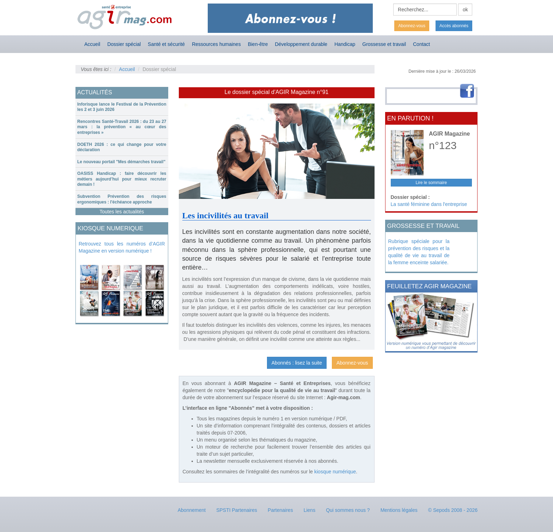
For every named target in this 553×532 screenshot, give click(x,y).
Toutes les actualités (121, 211)
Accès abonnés (453, 25)
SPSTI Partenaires (236, 510)
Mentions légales (399, 510)
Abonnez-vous (411, 25)
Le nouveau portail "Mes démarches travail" (121, 161)
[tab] (121, 107)
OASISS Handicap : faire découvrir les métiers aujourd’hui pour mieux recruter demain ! (121, 179)
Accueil (92, 44)
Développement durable (301, 44)
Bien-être (258, 44)
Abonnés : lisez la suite (297, 363)
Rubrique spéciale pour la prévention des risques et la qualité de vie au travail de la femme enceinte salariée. (419, 251)
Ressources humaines (216, 44)
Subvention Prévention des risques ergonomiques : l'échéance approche (121, 199)
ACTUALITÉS (94, 92)
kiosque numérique (335, 471)
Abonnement (192, 510)
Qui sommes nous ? (348, 510)
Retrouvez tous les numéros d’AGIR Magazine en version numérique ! (122, 247)
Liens (309, 510)
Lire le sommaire (431, 182)
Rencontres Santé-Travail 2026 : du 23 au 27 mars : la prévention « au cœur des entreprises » (121, 127)
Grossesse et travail (384, 44)
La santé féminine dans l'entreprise (429, 204)
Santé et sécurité (166, 44)
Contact (421, 44)
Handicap (344, 44)
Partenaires (280, 510)
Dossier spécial (124, 44)
